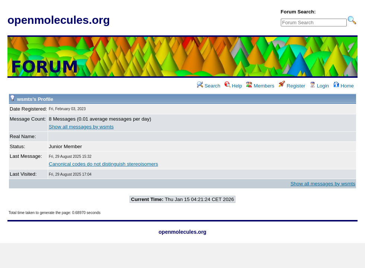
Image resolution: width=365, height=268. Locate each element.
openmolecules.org (58, 20)
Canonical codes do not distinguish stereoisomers (103, 164)
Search (208, 86)
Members (260, 86)
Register (292, 86)
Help (233, 86)
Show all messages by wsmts (81, 127)
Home (343, 86)
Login (319, 86)
